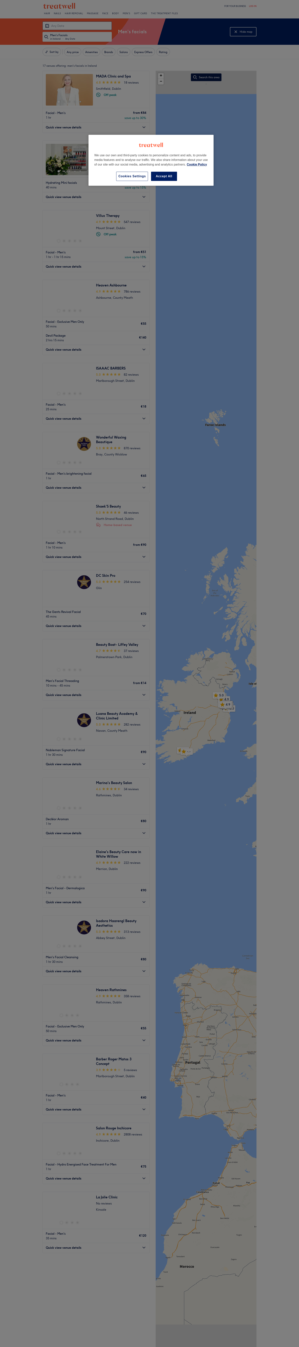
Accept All (164, 176)
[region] (151, 160)
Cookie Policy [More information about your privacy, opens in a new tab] (197, 164)
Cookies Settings (132, 176)
